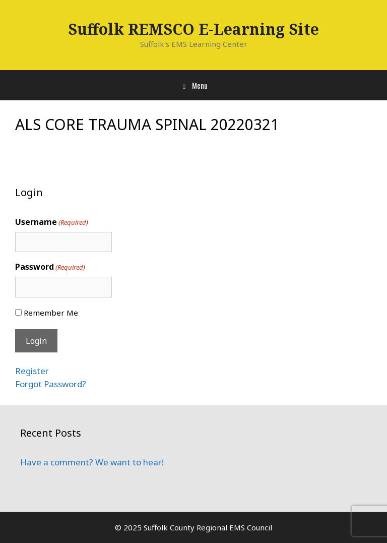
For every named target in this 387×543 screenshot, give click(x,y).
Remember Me (51, 313)
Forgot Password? (50, 384)
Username (51, 222)
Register (32, 371)
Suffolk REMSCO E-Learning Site (193, 29)
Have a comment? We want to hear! (92, 462)
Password (50, 267)
